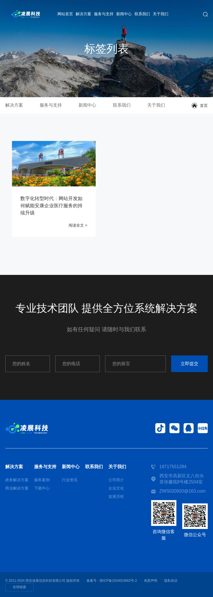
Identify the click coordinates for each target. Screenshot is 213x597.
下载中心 (42, 488)
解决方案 (83, 14)
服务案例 (42, 480)
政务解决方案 (17, 480)
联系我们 (142, 14)
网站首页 (65, 14)
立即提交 (189, 363)
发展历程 (116, 496)
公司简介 (116, 480)
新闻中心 (124, 14)
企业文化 (116, 488)
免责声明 (150, 581)
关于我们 (160, 14)
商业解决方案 (17, 488)
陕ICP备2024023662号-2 (118, 581)
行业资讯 (69, 480)
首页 (204, 105)
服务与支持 (103, 14)
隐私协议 (171, 581)
